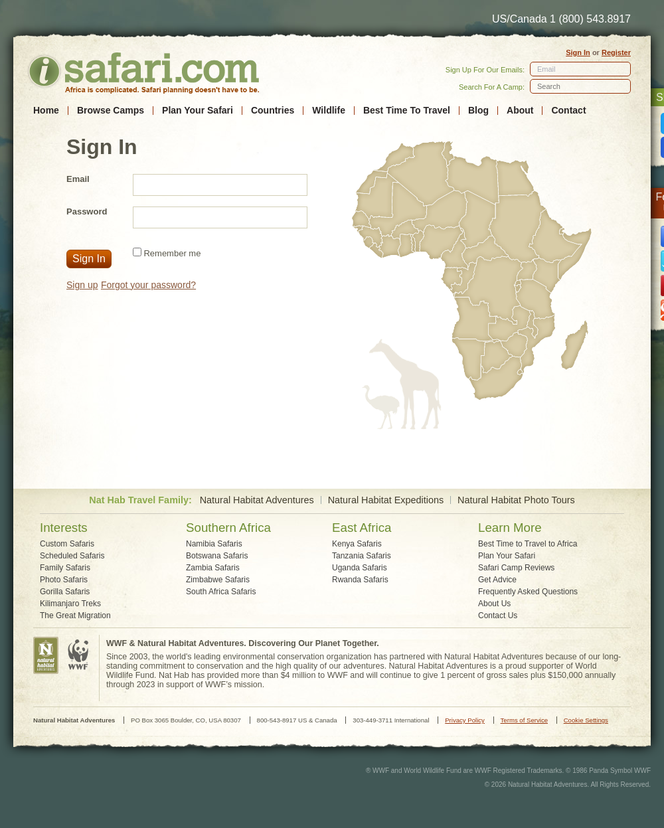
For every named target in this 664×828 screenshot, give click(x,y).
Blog (478, 110)
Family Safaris (65, 567)
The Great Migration (75, 615)
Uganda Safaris (359, 567)
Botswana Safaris (217, 555)
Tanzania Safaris (361, 555)
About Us (494, 603)
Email (546, 69)
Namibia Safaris (214, 543)
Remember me (172, 253)
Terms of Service (524, 720)
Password (86, 211)
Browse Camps (110, 110)
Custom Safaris (67, 543)
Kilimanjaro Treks (70, 603)
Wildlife (328, 110)
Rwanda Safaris (360, 579)
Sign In (578, 52)
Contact (568, 110)
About (520, 110)
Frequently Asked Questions (528, 591)
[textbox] (580, 86)
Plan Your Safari (197, 110)
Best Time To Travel (406, 110)
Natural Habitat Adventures (257, 500)
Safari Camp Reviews (516, 567)
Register (616, 52)
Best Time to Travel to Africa (527, 543)
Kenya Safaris (357, 543)
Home (46, 110)
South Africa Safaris (221, 591)
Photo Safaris (64, 579)
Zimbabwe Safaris (218, 579)
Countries (272, 110)
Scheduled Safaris (72, 555)
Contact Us (497, 615)
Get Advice (497, 579)
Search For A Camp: (492, 87)
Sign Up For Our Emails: (485, 70)
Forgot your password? (148, 285)
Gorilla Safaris (65, 591)
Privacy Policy (465, 720)
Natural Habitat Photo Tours (516, 500)
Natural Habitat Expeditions (386, 500)
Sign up (82, 285)
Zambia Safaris (213, 567)
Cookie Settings (586, 720)
